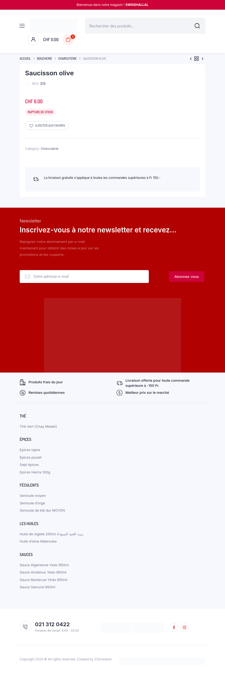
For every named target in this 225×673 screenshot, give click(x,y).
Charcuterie (67, 58)
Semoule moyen (33, 495)
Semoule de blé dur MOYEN (42, 510)
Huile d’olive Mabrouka (38, 541)
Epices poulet (31, 457)
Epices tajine (30, 450)
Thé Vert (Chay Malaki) (38, 426)
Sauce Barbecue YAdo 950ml (43, 580)
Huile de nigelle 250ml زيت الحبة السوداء (51, 534)
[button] (47, 125)
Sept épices (29, 464)
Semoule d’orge (32, 503)
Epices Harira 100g (35, 472)
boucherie (44, 58)
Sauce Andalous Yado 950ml (43, 572)
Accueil (25, 58)
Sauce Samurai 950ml (37, 587)
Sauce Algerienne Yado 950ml (44, 565)
